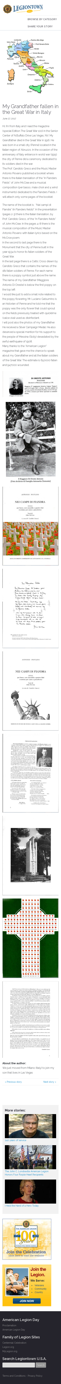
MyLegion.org (9, 1351)
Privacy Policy (35, 1376)
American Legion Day (13, 1329)
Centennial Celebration (14, 1342)
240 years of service (15, 1140)
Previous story (13, 1082)
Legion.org (8, 1347)
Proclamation (9, 1325)
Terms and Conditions (14, 1376)
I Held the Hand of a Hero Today (22, 1205)
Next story (49, 1082)
